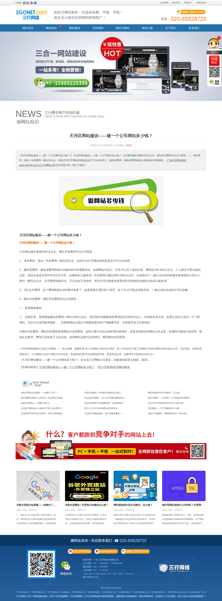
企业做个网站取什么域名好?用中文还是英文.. (42, 408)
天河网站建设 (94, 592)
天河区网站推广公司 (196, 592)
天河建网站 (64, 592)
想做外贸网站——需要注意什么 (35, 403)
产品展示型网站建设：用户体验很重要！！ (104, 413)
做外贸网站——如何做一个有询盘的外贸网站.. (169, 398)
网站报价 (51, 28)
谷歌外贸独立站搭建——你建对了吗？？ (39, 392)
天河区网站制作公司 (140, 592)
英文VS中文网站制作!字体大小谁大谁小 (166, 403)
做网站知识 (201, 2)
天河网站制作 (124, 592)
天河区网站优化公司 (176, 592)
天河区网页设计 (158, 592)
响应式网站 (123, 28)
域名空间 (176, 2)
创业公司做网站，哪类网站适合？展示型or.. (168, 413)
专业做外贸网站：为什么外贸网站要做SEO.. (104, 398)
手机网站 (98, 28)
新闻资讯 (94, 145)
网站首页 (27, 28)
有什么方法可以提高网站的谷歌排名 (101, 408)
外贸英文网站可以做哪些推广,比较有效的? (103, 403)
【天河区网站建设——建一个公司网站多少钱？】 (45, 155)
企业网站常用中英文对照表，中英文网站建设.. (42, 413)
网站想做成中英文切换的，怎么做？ (164, 392)
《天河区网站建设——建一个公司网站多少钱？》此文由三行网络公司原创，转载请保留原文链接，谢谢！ (84, 359)
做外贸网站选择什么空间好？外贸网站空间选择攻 (182, 505)
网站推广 (188, 2)
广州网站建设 (22, 592)
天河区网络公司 (109, 592)
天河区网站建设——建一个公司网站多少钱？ (50, 235)
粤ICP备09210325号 (111, 588)
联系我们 (194, 28)
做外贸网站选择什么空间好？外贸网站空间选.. (42, 398)
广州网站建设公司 (38, 592)
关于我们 (170, 28)
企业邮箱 (164, 2)
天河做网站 (53, 592)
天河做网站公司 (78, 592)
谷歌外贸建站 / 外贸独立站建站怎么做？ (102, 392)
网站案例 (74, 28)
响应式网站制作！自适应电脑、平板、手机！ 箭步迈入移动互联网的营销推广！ (88, 14)
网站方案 (147, 28)
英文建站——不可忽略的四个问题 (163, 408)
